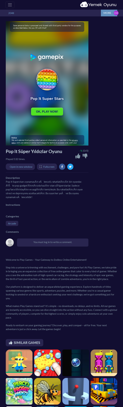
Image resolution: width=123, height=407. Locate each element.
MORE (107, 12)
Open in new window (21, 166)
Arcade (12, 223)
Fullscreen (48, 166)
